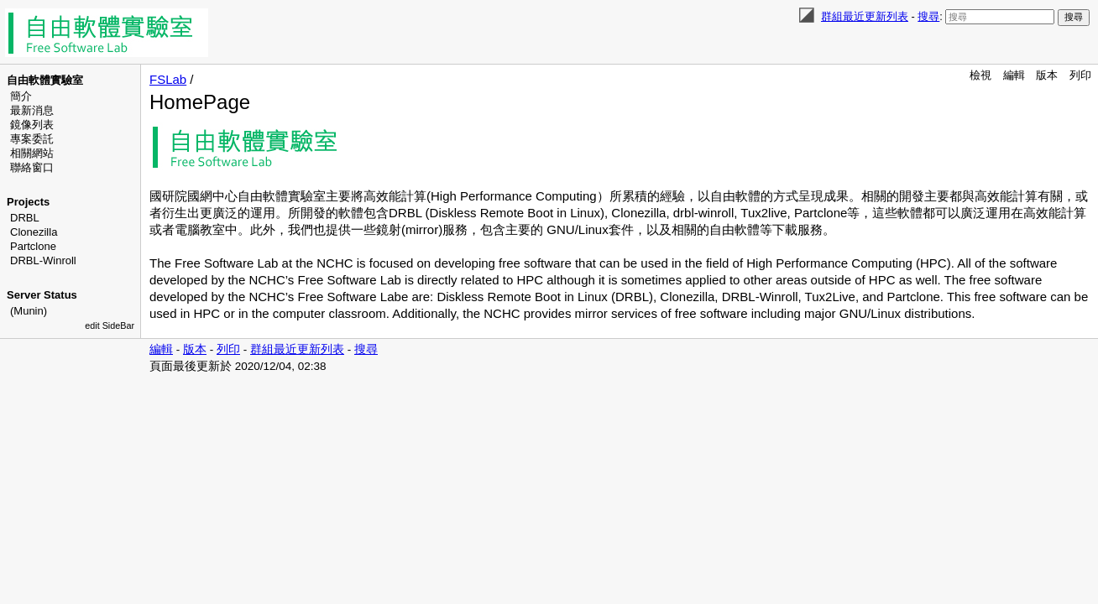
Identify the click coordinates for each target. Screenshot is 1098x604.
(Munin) (28, 311)
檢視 (980, 75)
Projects (28, 201)
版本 (1047, 75)
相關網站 (32, 153)
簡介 (21, 96)
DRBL (24, 217)
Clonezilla (33, 232)
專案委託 (32, 139)
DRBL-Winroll (43, 260)
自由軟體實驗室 (45, 80)
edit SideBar (109, 325)
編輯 (1014, 75)
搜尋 (928, 16)
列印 (1080, 75)
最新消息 (32, 110)
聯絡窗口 (32, 167)
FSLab (167, 79)
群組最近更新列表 (864, 16)
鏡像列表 (32, 124)
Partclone (33, 246)
